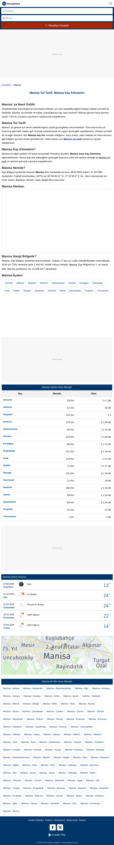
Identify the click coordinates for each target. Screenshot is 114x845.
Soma (63, 290)
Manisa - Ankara (11, 696)
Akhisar (20, 283)
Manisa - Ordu (29, 765)
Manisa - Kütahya (74, 749)
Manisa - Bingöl (31, 703)
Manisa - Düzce (11, 811)
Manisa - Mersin (72, 734)
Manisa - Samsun (89, 765)
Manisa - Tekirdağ (67, 772)
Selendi (52, 290)
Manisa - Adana (11, 688)
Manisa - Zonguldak (33, 788)
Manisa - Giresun (58, 726)
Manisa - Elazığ (55, 719)
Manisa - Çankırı (55, 711)
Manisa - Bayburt (77, 788)
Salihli (16, 290)
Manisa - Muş (80, 757)
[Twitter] (60, 827)
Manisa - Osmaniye (90, 803)
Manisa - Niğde (11, 765)
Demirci (44, 283)
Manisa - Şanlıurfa (54, 780)
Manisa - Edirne (35, 719)
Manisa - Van (93, 780)
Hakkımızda (72, 820)
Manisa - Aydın (71, 696)
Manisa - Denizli (95, 711)
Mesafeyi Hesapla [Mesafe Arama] (57, 25)
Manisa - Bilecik (11, 703)
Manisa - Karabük (50, 803)
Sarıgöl (27, 290)
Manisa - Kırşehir (12, 749)
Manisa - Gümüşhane (82, 726)
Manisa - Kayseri (72, 742)
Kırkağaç (84, 283)
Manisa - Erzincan (75, 719)
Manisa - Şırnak (55, 796)
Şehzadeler (75, 290)
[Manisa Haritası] (57, 221)
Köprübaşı (97, 283)
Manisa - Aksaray (56, 788)
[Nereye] (57, 18)
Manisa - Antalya (32, 696)
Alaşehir (32, 283)
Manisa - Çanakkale (32, 711)
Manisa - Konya (53, 749)
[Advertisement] (57, 50)
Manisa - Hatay (32, 734)
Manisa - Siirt (10, 772)
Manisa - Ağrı (81, 688)
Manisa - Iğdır (10, 803)
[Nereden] (57, 11)
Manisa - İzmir (10, 742)
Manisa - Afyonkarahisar (58, 688)
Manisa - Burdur (87, 703)
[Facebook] (53, 827)
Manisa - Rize (48, 765)
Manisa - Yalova (29, 803)
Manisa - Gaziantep (36, 726)
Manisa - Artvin (52, 696)
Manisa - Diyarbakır (13, 719)
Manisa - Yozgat (11, 788)
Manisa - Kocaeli (32, 749)
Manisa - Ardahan (95, 796)
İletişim (82, 820)
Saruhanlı (39, 290)
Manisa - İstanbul (92, 734)
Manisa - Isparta (51, 734)
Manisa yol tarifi (73, 139)
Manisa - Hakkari (11, 734)
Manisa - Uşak (75, 780)
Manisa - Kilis (70, 803)
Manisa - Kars (28, 742)
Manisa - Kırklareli (94, 742)
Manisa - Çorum (75, 711)
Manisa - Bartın (74, 796)
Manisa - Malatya (95, 749)
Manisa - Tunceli (33, 780)
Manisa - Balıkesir (91, 696)
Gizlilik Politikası (36, 820)
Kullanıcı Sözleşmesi (55, 820)
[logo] (11, 3)
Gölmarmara (58, 283)
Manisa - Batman (34, 796)
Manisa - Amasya (101, 688)
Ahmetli (9, 283)
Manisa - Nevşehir (100, 757)
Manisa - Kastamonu (49, 742)
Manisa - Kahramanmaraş (16, 757)
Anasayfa (6, 85)
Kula (7, 290)
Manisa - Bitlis (50, 703)
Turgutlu (89, 290)
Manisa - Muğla (61, 757)
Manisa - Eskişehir (12, 726)
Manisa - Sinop (28, 772)
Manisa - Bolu (68, 703)
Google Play (56, 834)
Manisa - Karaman (99, 788)
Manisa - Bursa (11, 711)
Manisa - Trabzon (12, 780)
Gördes (72, 283)
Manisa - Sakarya (68, 765)
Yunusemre (103, 290)
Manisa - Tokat (87, 772)
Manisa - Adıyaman (33, 688)
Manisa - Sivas (47, 772)
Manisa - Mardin (41, 757)
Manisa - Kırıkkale (12, 796)
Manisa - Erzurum (98, 719)
